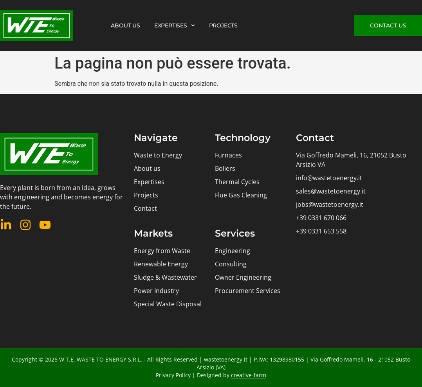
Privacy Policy (173, 375)
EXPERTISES (174, 25)
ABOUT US (125, 25)
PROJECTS (223, 25)
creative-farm (248, 375)
